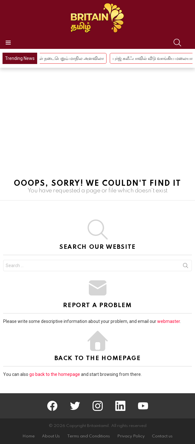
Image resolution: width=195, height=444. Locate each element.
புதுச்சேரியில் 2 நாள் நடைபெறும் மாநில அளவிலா (60, 58)
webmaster (168, 321)
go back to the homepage (54, 374)
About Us (51, 436)
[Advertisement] (97, 126)
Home (28, 436)
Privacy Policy (131, 436)
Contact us (162, 436)
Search (185, 267)
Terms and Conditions (88, 436)
